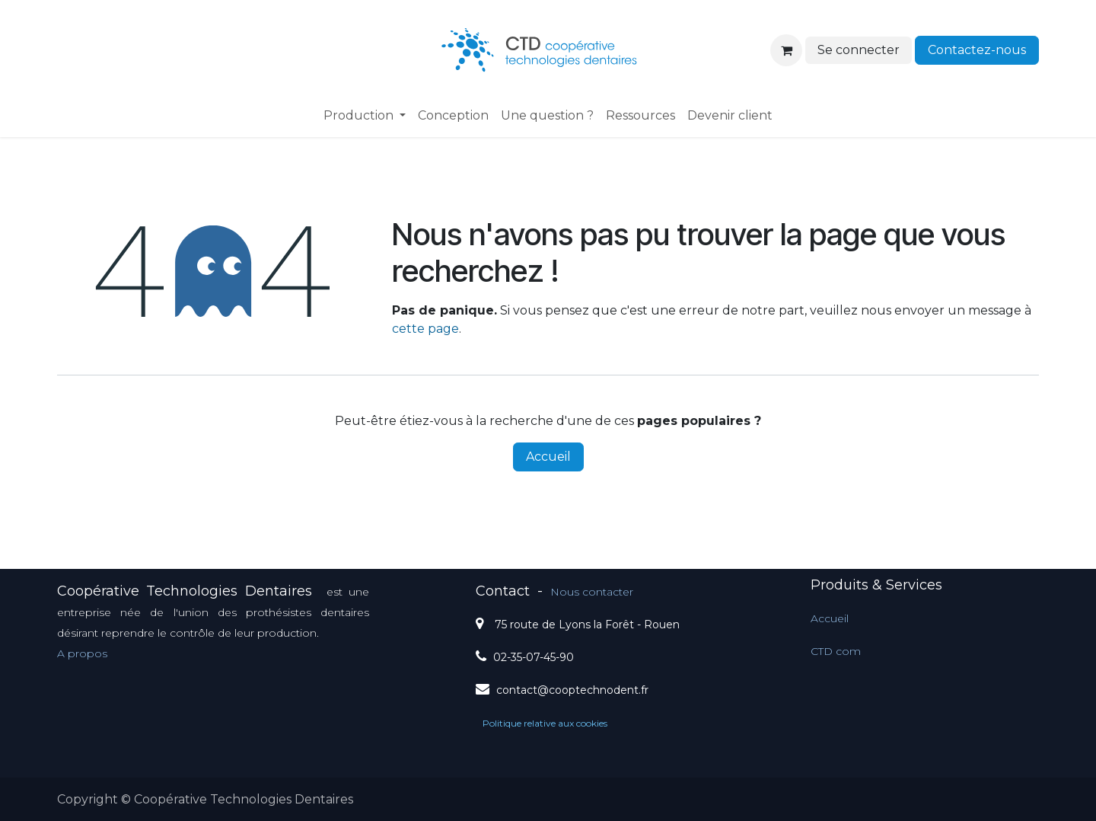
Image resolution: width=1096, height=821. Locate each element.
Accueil (548, 456)
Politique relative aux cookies (545, 723)
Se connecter (858, 50)
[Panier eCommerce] (786, 50)
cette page (425, 328)
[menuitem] (364, 116)
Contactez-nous (977, 50)
